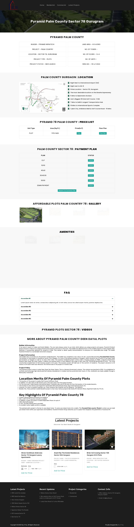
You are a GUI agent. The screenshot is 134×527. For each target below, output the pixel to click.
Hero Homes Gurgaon (18, 500)
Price (79, 133)
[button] (67, 299)
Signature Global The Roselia (20, 510)
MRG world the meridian (19, 493)
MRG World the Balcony (18, 496)
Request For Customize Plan (67, 190)
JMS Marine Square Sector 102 (20, 503)
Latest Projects (73, 5)
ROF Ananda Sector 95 (18, 513)
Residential (51, 5)
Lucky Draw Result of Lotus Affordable (52, 501)
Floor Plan (103, 133)
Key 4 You (121, 525)
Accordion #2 (26, 307)
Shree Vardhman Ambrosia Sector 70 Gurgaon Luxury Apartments (31, 455)
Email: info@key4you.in (105, 498)
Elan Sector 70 (16, 517)
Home (42, 5)
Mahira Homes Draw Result (49, 493)
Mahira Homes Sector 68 (19, 507)
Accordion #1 (26, 299)
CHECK (91, 160)
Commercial (61, 5)
